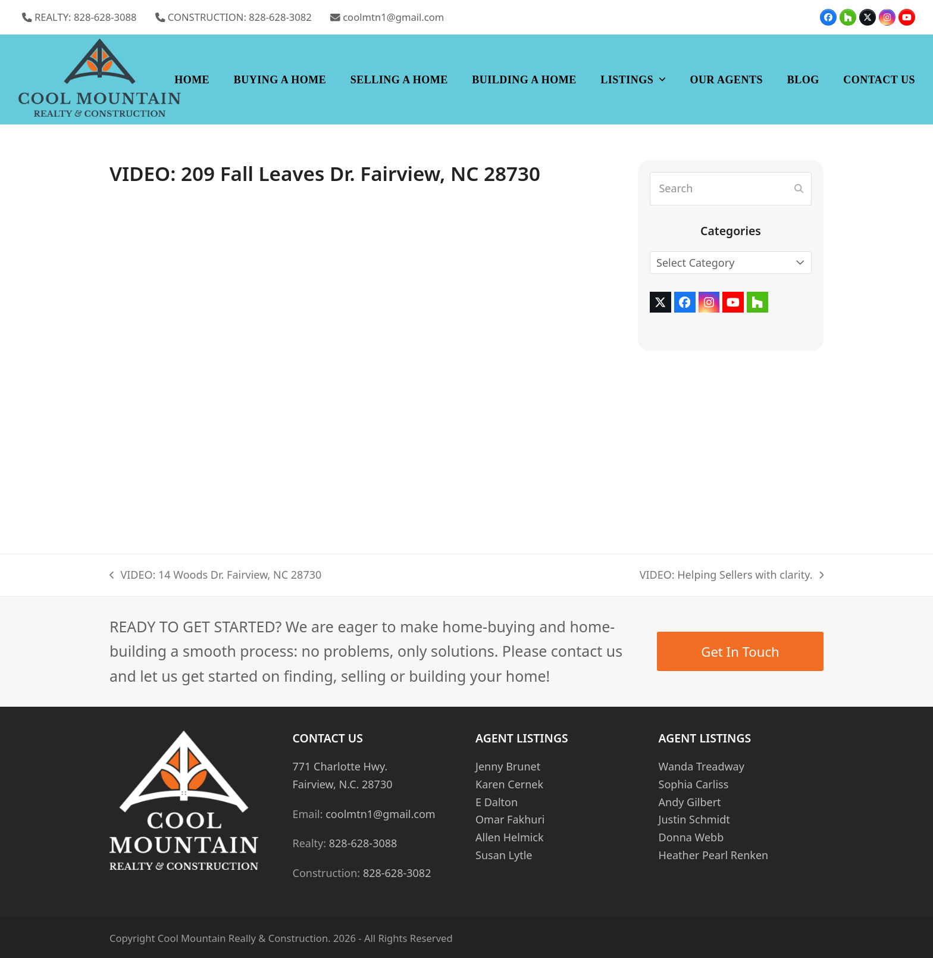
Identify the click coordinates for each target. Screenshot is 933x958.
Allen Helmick (509, 837)
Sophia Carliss (694, 784)
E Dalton (496, 802)
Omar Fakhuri (509, 819)
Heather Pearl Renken (714, 855)
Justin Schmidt (694, 819)
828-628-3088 (363, 843)
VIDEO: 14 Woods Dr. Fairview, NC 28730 (215, 575)
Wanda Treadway (701, 766)
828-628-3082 (397, 873)
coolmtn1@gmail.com (393, 17)
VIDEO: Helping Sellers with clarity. (732, 575)
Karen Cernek (509, 784)
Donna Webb (691, 837)
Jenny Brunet (507, 766)
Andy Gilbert (690, 802)
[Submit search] (798, 189)
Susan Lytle (503, 855)
